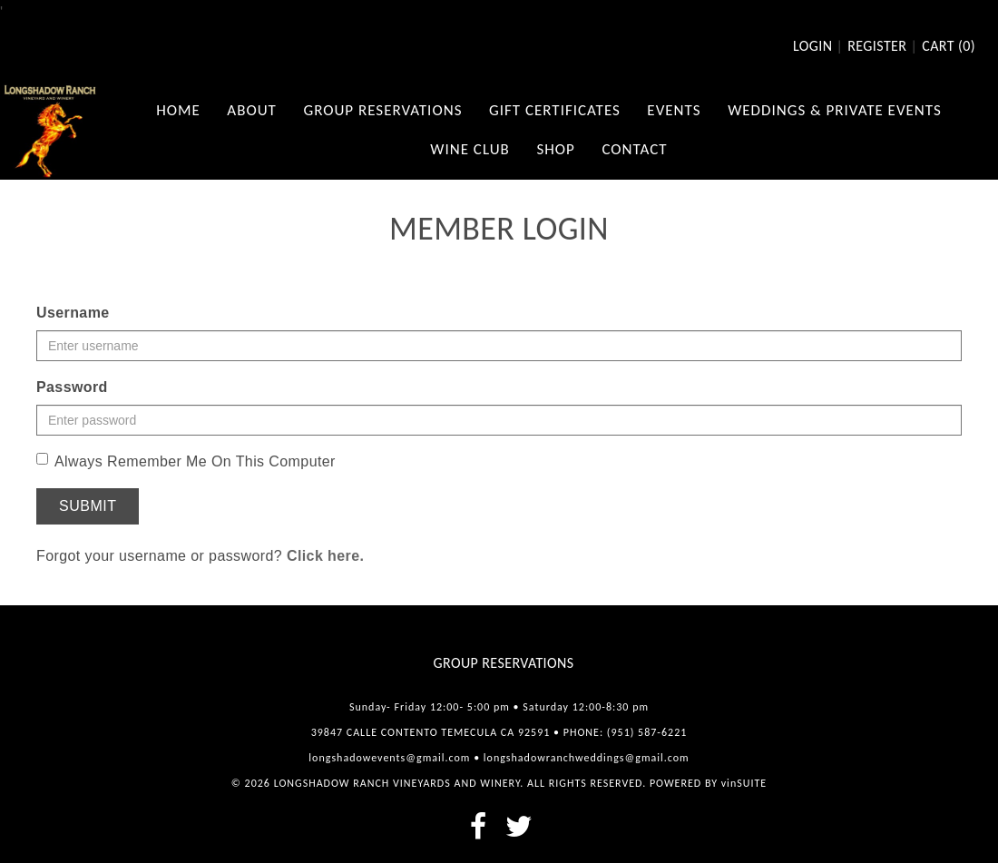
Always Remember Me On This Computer (186, 461)
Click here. (325, 556)
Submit (87, 506)
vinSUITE (744, 783)
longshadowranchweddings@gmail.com (587, 757)
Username (73, 312)
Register (876, 46)
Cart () (948, 46)
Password (72, 387)
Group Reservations (504, 663)
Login (812, 46)
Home (178, 110)
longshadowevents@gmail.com (389, 757)
